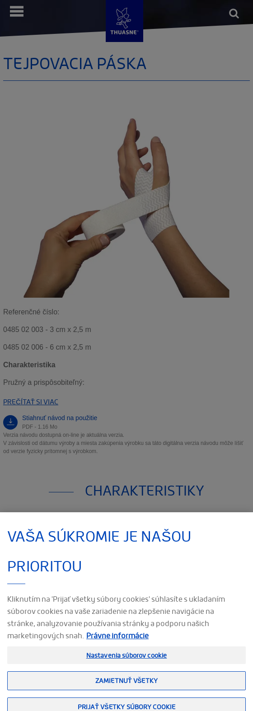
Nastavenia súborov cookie (126, 660)
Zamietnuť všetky (126, 685)
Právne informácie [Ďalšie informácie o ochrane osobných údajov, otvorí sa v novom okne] (117, 640)
